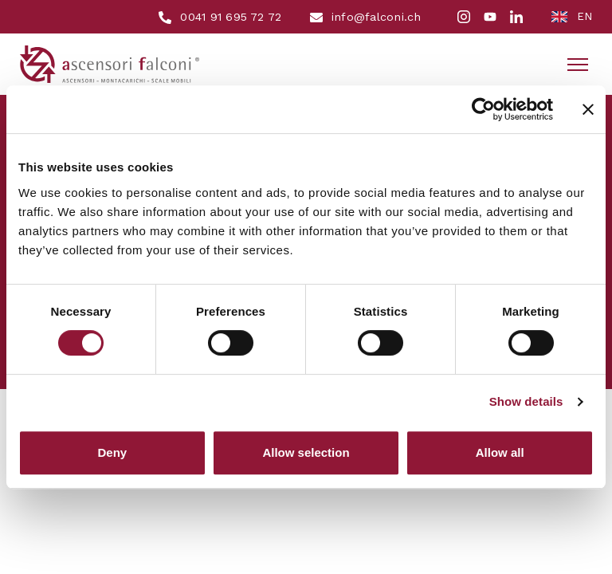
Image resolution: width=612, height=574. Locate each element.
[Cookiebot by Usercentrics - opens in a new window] (483, 109)
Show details (526, 401)
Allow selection (305, 452)
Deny (112, 452)
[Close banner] (588, 109)
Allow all (500, 452)
